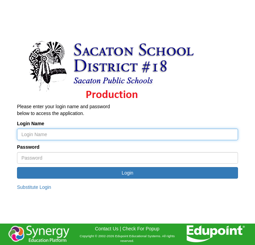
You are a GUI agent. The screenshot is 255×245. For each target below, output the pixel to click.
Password (28, 147)
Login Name (30, 123)
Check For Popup (140, 228)
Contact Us (106, 228)
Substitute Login (34, 187)
